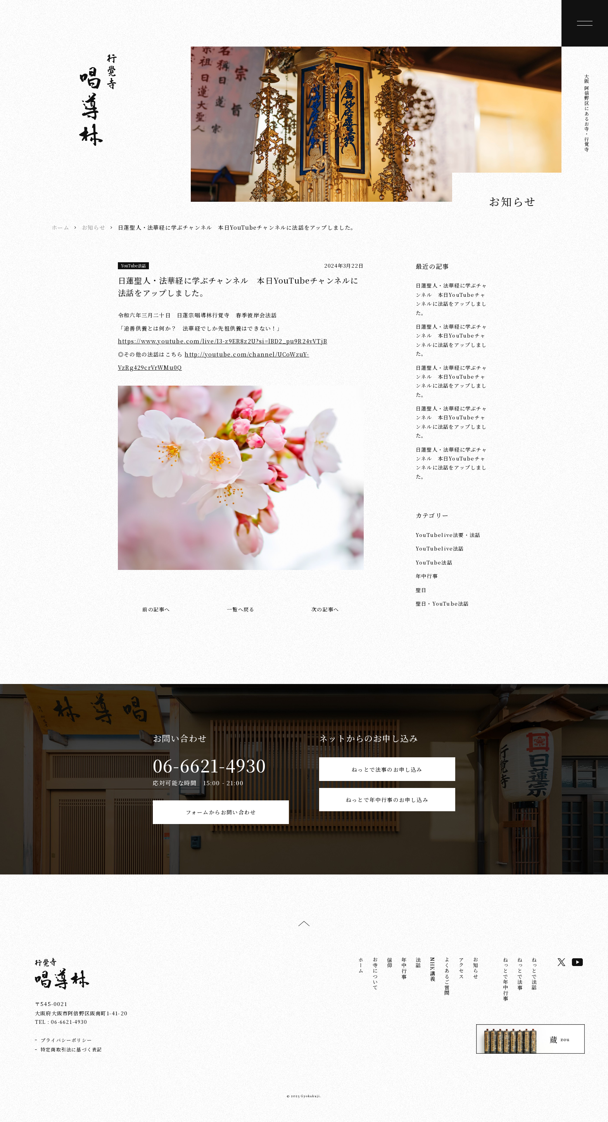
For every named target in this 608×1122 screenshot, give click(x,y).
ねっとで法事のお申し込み (387, 772)
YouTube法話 (133, 265)
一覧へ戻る (240, 609)
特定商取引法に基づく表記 (71, 1057)
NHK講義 (432, 977)
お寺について (375, 981)
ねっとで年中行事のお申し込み (387, 816)
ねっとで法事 (519, 981)
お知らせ (93, 227)
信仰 (389, 970)
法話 (418, 970)
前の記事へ (156, 609)
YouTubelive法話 (440, 548)
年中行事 (427, 576)
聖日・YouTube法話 (442, 603)
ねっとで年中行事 (505, 987)
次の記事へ (325, 609)
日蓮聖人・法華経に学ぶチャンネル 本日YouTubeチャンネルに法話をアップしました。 (451, 299)
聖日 (421, 590)
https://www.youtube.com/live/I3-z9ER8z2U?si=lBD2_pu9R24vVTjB (222, 341)
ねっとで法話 (534, 981)
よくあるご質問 (447, 984)
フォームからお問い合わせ (221, 816)
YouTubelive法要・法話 (448, 534)
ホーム (60, 227)
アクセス (461, 976)
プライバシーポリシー (66, 1047)
